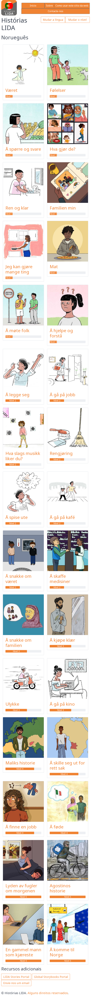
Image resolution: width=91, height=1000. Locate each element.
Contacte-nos (55, 11)
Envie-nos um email (16, 983)
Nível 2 (12, 400)
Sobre (49, 5)
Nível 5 (23, 897)
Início (33, 5)
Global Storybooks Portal (51, 977)
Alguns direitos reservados (48, 993)
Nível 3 (16, 651)
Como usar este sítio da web (71, 5)
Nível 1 (9, 96)
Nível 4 (19, 769)
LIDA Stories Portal (16, 977)
